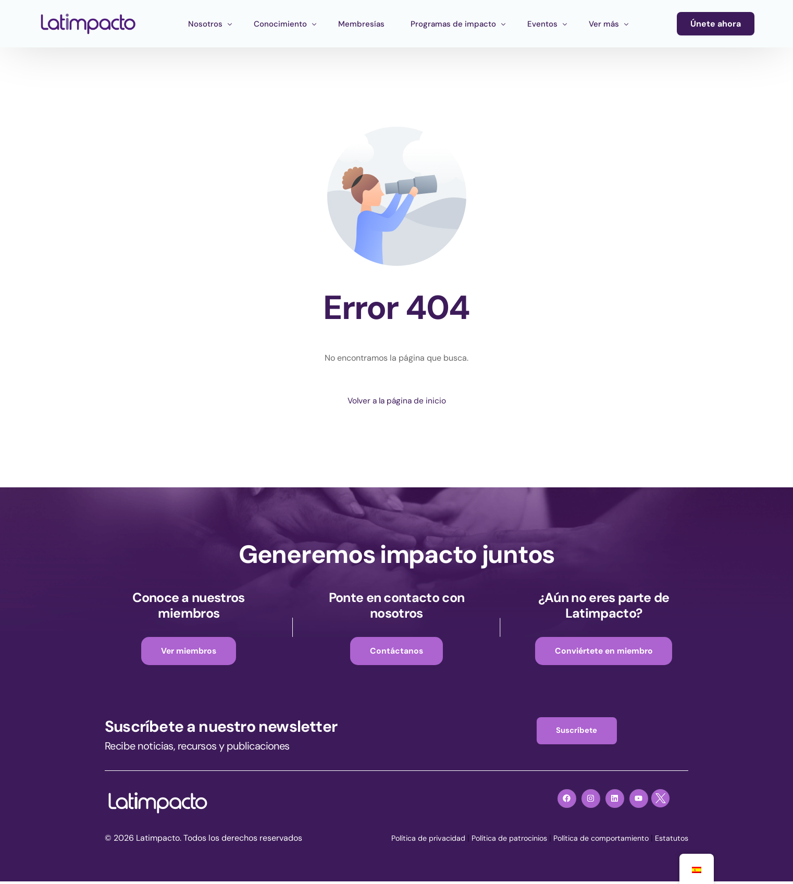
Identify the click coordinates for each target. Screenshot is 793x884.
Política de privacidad (399, 840)
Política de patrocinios (490, 840)
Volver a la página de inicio (396, 401)
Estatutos (670, 840)
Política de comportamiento (592, 840)
